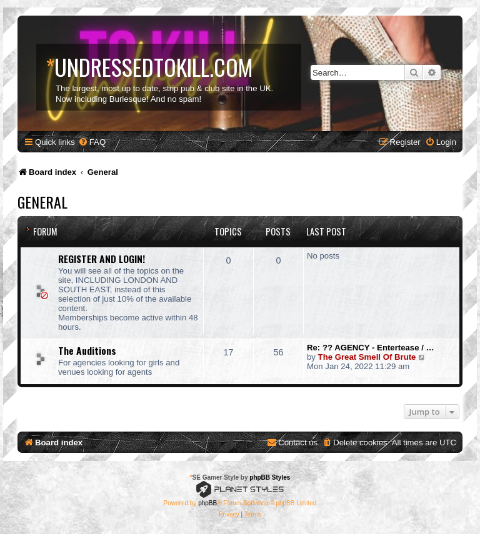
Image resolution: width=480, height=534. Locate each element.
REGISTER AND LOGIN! (101, 258)
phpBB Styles (269, 477)
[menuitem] (92, 142)
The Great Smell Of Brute (367, 357)
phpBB (207, 503)
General (43, 201)
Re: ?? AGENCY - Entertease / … (370, 347)
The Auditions (87, 350)
